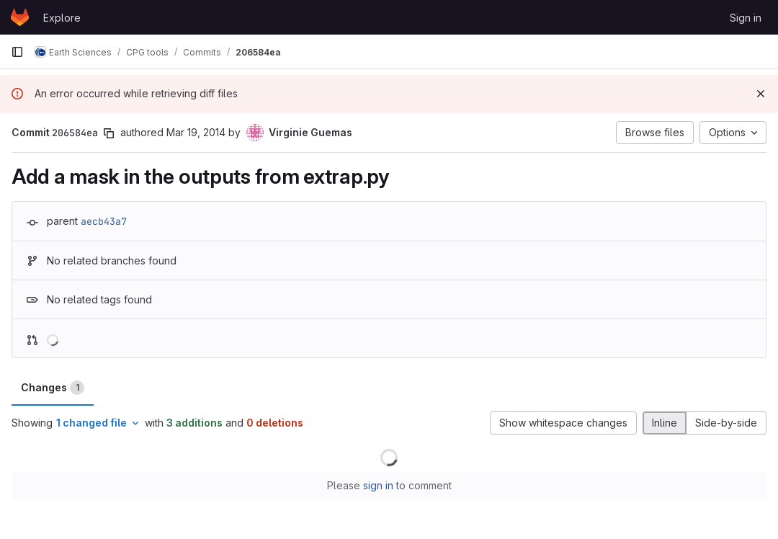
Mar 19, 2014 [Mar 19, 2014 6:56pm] (195, 132)
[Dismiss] (760, 93)
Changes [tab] (52, 387)
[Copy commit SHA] (108, 133)
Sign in (745, 18)
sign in (378, 485)
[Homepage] (20, 17)
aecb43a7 (104, 221)
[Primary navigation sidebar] (17, 51)
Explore (62, 18)
